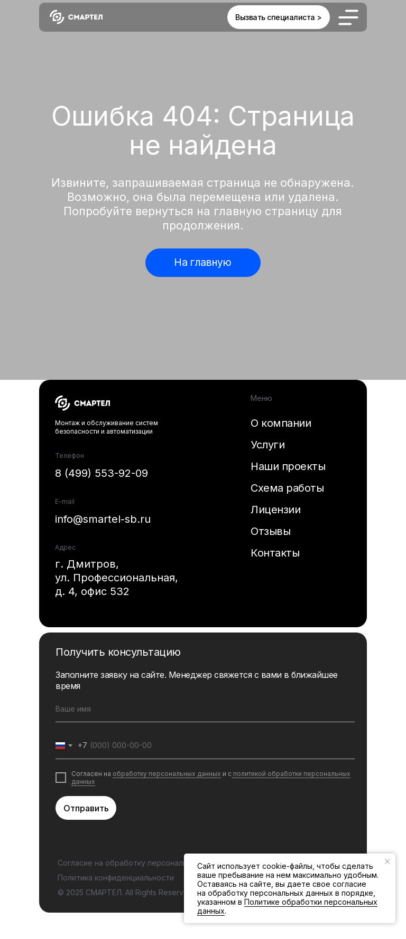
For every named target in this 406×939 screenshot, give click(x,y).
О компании (281, 423)
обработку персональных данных (167, 774)
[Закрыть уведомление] (387, 861)
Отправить (86, 808)
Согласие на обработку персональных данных (144, 862)
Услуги (267, 444)
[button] (278, 17)
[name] (205, 709)
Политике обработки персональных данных (287, 906)
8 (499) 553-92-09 (101, 473)
